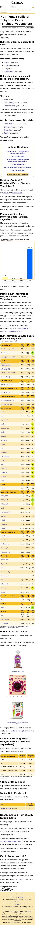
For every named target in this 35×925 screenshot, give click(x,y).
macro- (5, 193)
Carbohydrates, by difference (9, 349)
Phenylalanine (5, 456)
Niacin (2, 508)
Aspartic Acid (8, 72)
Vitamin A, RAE (5, 552)
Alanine (6, 62)
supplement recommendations (11, 841)
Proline (3, 460)
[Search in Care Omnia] (5, 7)
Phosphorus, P (5, 576)
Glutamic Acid (9, 127)
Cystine (6, 133)
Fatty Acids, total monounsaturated (6, 364)
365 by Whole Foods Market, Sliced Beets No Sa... (17, 723)
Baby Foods (13, 341)
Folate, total (8, 124)
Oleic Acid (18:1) (5, 392)
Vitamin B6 (4, 524)
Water (6, 100)
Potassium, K (4, 580)
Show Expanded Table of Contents (17, 174)
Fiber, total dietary (10, 106)
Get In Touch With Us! (17, 170)
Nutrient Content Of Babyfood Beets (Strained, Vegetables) (17, 152)
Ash (5, 69)
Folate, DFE (4, 496)
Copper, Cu (4, 564)
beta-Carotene (5, 540)
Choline (3, 600)
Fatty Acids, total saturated (8, 373)
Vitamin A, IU (4, 548)
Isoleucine (4, 440)
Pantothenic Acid (5, 512)
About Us (21, 894)
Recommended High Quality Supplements (17, 167)
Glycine (3, 432)
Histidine (3, 436)
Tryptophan (8, 130)
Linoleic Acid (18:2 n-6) (7, 400)
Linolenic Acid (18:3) (7, 404)
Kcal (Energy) (5, 619)
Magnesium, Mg (5, 572)
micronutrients (17, 193)
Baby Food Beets (6, 808)
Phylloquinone (5, 544)
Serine (2, 464)
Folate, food (8, 103)
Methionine (4, 452)
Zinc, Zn (3, 592)
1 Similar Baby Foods (17, 164)
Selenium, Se (4, 584)
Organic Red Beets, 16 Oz (17, 671)
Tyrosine (3, 476)
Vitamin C (3, 528)
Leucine (3, 444)
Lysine (2, 448)
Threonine (4, 468)
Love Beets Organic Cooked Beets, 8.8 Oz (17, 696)
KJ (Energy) (4, 623)
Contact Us (22, 880)
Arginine (7, 65)
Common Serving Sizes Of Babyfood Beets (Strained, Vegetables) (17, 160)
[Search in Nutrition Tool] (14, 27)
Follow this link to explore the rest (20, 731)
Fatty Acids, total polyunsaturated (5, 368)
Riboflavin (3, 516)
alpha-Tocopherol (6, 536)
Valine (2, 480)
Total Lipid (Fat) (5, 377)
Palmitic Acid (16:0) (6, 384)
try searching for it (15, 331)
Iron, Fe (3, 568)
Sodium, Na (4, 588)
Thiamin (3, 520)
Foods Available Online (17, 156)
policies (21, 897)
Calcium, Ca (4, 560)
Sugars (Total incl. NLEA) (8, 357)
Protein (3, 488)
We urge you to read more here (23, 913)
